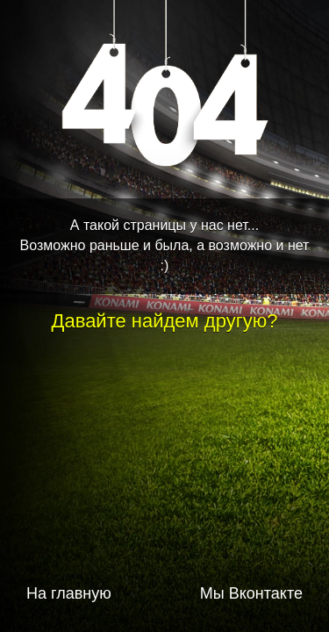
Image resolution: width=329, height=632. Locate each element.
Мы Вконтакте (251, 593)
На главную (68, 593)
